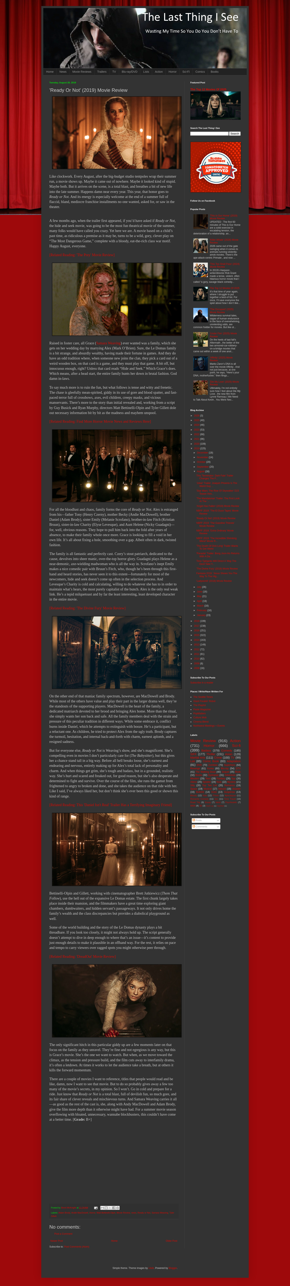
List (192, 761)
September (203, 466)
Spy (233, 778)
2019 (197, 448)
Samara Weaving (108, 343)
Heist (218, 802)
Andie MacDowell (79, 1212)
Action (159, 71)
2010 (197, 658)
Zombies (213, 765)
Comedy (226, 750)
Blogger (173, 1268)
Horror (173, 71)
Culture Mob (199, 717)
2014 (197, 640)
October (201, 462)
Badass (206, 750)
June (200, 591)
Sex (216, 799)
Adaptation (234, 761)
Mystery (231, 782)
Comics (200, 71)
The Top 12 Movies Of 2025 (208, 89)
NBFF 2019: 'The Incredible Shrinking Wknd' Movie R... (216, 540)
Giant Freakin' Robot (204, 701)
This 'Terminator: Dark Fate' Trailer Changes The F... (214, 477)
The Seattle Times (203, 697)
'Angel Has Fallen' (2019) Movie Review (217, 506)
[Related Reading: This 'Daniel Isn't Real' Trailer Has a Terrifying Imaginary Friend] (110, 805)
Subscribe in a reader (201, 682)
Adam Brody (64, 1212)
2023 (197, 429)
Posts (197, 820)
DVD (199, 765)
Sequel (225, 771)
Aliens (193, 782)
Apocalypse (230, 795)
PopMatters (199, 713)
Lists (146, 71)
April (199, 601)
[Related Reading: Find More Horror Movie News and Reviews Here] (100, 421)
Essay (208, 802)
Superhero (229, 765)
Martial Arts (197, 757)
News (62, 71)
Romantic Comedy (199, 799)
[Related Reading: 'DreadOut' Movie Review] (82, 957)
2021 (197, 439)
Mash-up (209, 806)
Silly (192, 785)
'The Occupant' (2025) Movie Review (222, 311)
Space (193, 788)
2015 (197, 635)
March (200, 605)
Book (238, 771)
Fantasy (221, 778)
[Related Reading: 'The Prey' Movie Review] (82, 255)
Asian (228, 754)
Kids (205, 795)
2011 (197, 654)
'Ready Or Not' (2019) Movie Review (215, 518)
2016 (197, 630)
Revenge (195, 768)
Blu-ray (225, 768)
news (133, 1212)
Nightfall (220, 806)
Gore (214, 792)
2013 (197, 644)
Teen (208, 778)
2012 (197, 649)
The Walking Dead (206, 771)
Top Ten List (209, 785)
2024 (197, 424)
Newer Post (56, 1240)
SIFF (193, 754)
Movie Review (123, 1212)
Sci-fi (236, 745)
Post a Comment (63, 1233)
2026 (197, 415)
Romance (229, 785)
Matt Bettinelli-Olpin (106, 1212)
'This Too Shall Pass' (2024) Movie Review (225, 265)
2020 (197, 443)
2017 (197, 625)
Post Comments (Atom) (76, 1246)
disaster (236, 788)
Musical (208, 788)
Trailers (102, 71)
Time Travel (230, 799)
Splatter (207, 782)
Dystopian (213, 775)
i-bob (151, 1268)
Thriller (210, 754)
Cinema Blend (200, 721)
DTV (238, 768)
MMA (192, 806)
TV (114, 71)
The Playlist (199, 705)
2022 (197, 434)
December (203, 452)
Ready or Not (144, 1212)
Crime (218, 757)
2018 (197, 621)
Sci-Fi (186, 71)
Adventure (230, 775)
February (202, 610)
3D (200, 806)
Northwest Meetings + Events (209, 725)
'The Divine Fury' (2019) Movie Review (217, 568)
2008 (197, 668)
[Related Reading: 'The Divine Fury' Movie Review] (87, 608)
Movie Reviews (81, 71)
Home (50, 71)
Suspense (229, 792)
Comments (200, 826)
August (201, 471)
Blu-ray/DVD (130, 71)
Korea (210, 768)
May (199, 596)
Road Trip (195, 802)
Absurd (222, 788)
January (201, 615)
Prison (216, 795)
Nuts (219, 782)
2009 (197, 663)
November (203, 457)
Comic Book (211, 761)
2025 (197, 420)
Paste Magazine (202, 709)
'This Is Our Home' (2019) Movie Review (223, 217)
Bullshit (200, 792)
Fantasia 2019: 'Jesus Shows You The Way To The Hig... (216, 575)
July (199, 587)
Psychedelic (231, 802)
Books (215, 71)
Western (194, 778)
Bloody (193, 795)
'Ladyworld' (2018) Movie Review (214, 581)
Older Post (171, 1240)
